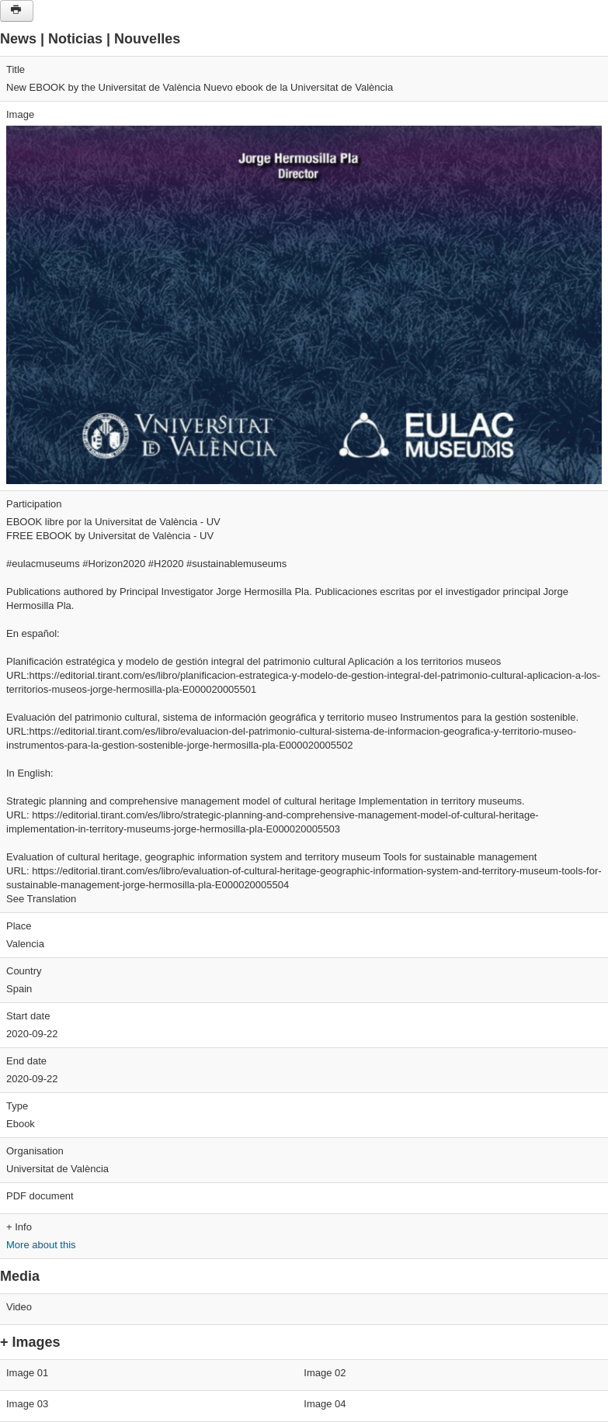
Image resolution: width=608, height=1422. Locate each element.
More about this (41, 1245)
